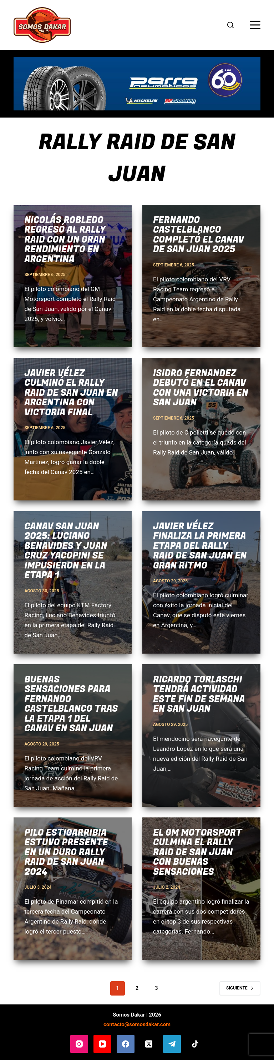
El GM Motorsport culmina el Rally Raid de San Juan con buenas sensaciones (197, 852)
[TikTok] (195, 1044)
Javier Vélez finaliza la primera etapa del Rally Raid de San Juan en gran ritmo (200, 546)
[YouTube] (102, 1044)
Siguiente (240, 988)
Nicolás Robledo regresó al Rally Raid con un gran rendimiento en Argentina (64, 240)
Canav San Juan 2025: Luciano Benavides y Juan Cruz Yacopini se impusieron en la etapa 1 (65, 551)
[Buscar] (230, 25)
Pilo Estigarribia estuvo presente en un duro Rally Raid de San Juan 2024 (66, 852)
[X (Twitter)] (149, 1044)
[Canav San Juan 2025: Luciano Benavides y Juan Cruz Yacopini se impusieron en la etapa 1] (73, 582)
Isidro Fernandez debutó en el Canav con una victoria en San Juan (200, 388)
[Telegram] (172, 1044)
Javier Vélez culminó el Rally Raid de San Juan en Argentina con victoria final (71, 393)
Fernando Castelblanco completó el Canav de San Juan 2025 (198, 235)
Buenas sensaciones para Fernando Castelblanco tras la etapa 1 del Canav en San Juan (71, 704)
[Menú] (255, 25)
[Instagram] (79, 1044)
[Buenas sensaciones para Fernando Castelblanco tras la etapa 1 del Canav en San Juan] (73, 735)
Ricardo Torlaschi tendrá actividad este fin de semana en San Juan (199, 694)
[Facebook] (126, 1044)
